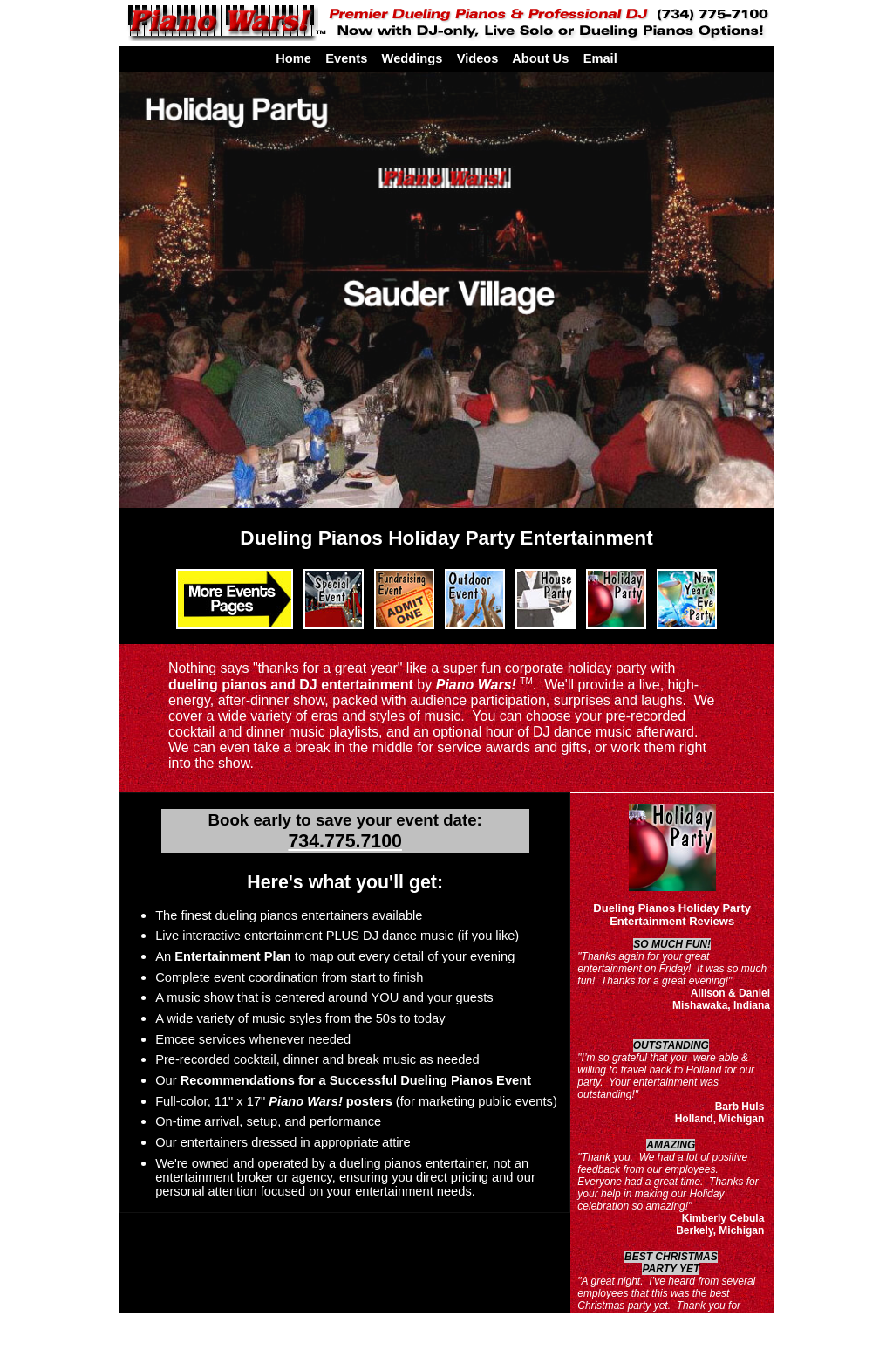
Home (293, 58)
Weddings (412, 58)
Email (600, 58)
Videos (478, 58)
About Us (540, 58)
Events (346, 58)
